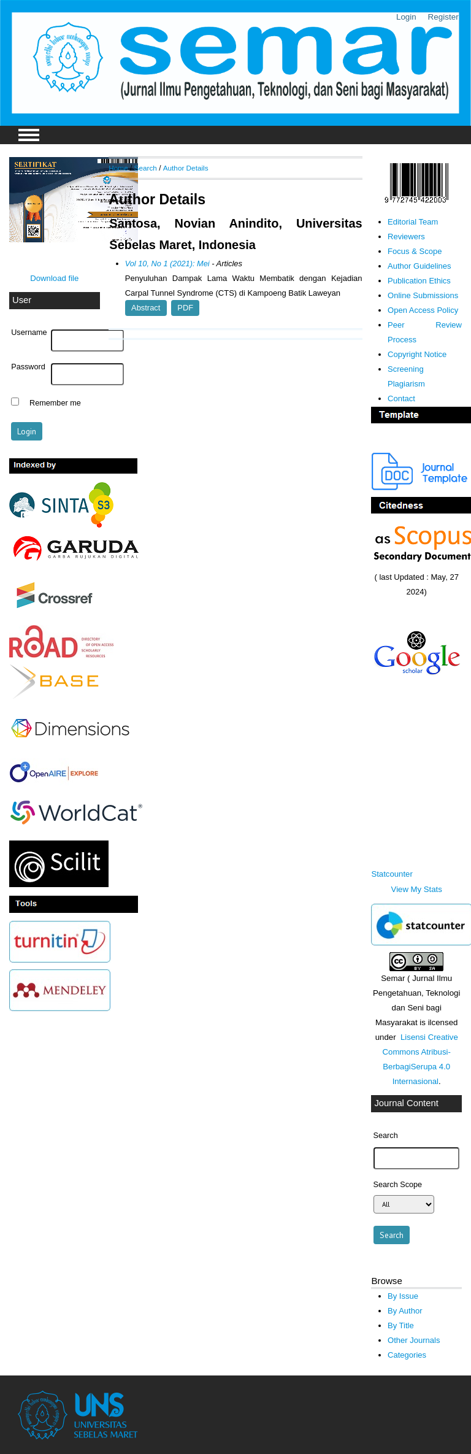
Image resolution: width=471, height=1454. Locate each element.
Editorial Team (413, 221)
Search (145, 168)
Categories (407, 1355)
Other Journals (414, 1340)
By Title (401, 1325)
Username (29, 332)
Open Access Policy (423, 310)
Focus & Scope (415, 251)
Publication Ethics (419, 280)
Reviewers (406, 236)
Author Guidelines (419, 266)
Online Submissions (423, 295)
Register (443, 16)
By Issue (403, 1296)
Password (28, 367)
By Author (405, 1310)
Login (406, 16)
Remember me (55, 403)
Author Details (186, 168)
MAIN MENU (28, 135)
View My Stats (416, 889)
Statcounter (391, 874)
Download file (54, 278)
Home (118, 168)
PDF (185, 307)
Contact (401, 398)
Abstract (145, 307)
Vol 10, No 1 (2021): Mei (167, 263)
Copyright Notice (417, 354)
